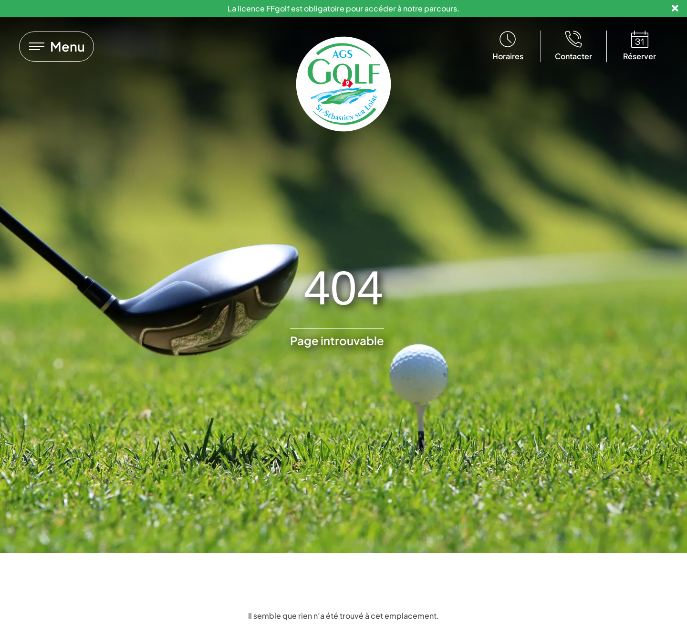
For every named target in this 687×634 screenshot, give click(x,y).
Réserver (639, 56)
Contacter (573, 56)
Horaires (507, 56)
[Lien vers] (56, 47)
